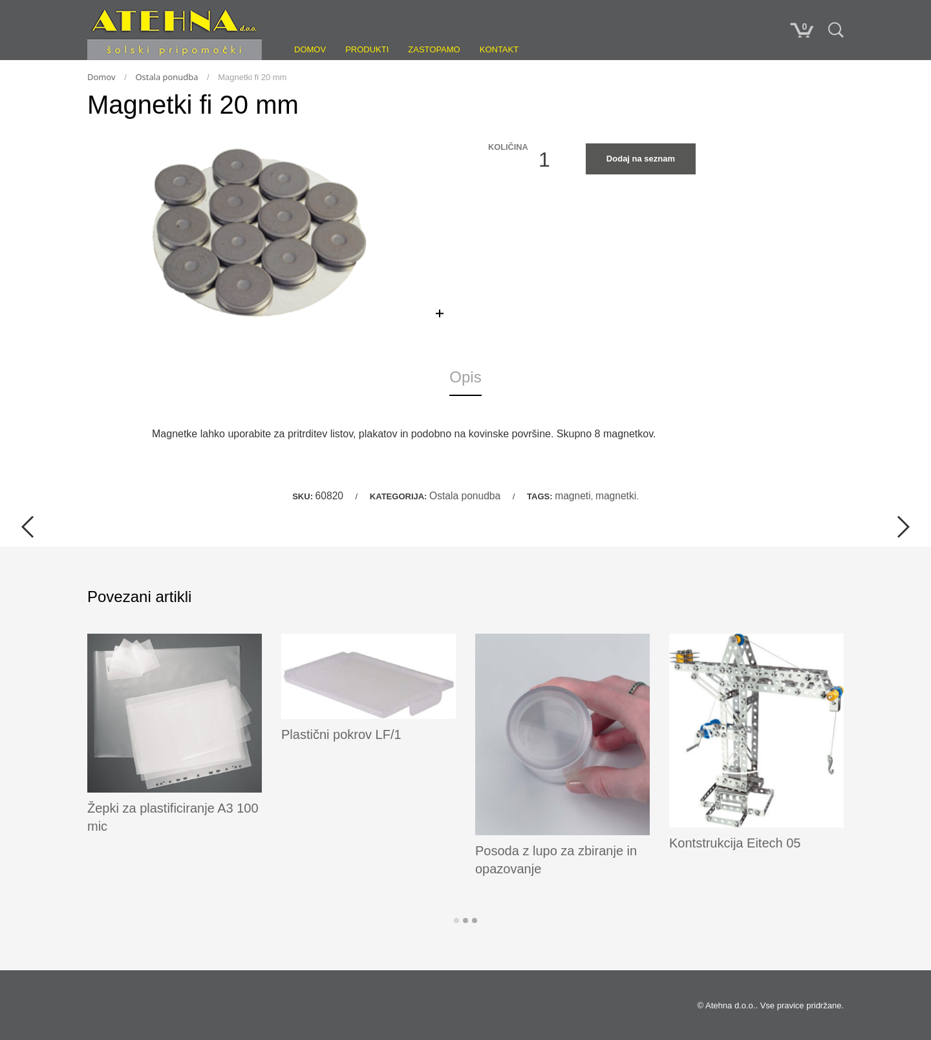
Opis (465, 377)
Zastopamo (434, 49)
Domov (310, 49)
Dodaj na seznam (640, 158)
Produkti (367, 49)
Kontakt (499, 49)
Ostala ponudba (166, 77)
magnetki (615, 495)
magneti (572, 495)
